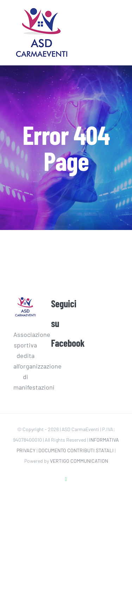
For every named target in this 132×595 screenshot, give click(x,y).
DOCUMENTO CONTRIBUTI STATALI (76, 450)
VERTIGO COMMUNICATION (79, 461)
